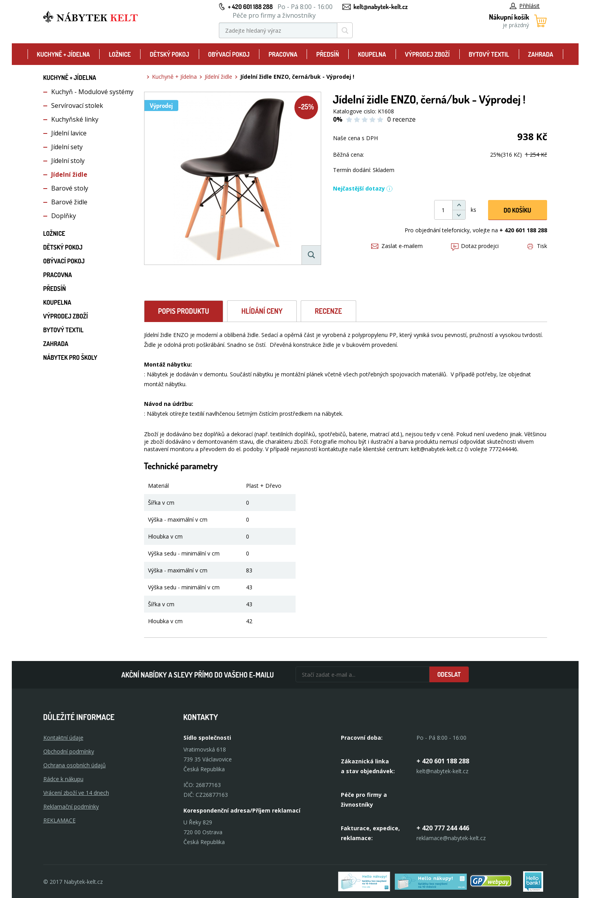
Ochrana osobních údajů (74, 765)
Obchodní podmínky (68, 751)
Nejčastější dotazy (363, 188)
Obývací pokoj (229, 54)
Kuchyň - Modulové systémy (92, 91)
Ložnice (120, 54)
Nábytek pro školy (70, 357)
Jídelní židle (69, 174)
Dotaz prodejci (475, 246)
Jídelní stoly (68, 160)
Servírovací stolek (77, 105)
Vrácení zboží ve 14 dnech (76, 792)
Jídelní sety (67, 147)
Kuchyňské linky (74, 119)
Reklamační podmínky (71, 806)
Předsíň (327, 54)
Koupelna (372, 54)
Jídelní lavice (69, 133)
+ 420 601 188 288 (250, 7)
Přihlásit (525, 5)
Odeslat (449, 674)
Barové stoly (69, 188)
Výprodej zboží (427, 54)
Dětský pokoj (169, 54)
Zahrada (540, 54)
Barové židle (69, 202)
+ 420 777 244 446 (442, 828)
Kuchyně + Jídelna (63, 54)
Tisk (537, 246)
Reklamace (59, 820)
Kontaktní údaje (63, 737)
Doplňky (63, 215)
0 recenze (401, 119)
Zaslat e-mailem (397, 246)
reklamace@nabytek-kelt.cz (451, 838)
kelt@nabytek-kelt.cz (380, 7)
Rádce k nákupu (63, 779)
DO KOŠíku (517, 210)
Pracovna (282, 54)
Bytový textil (489, 54)
